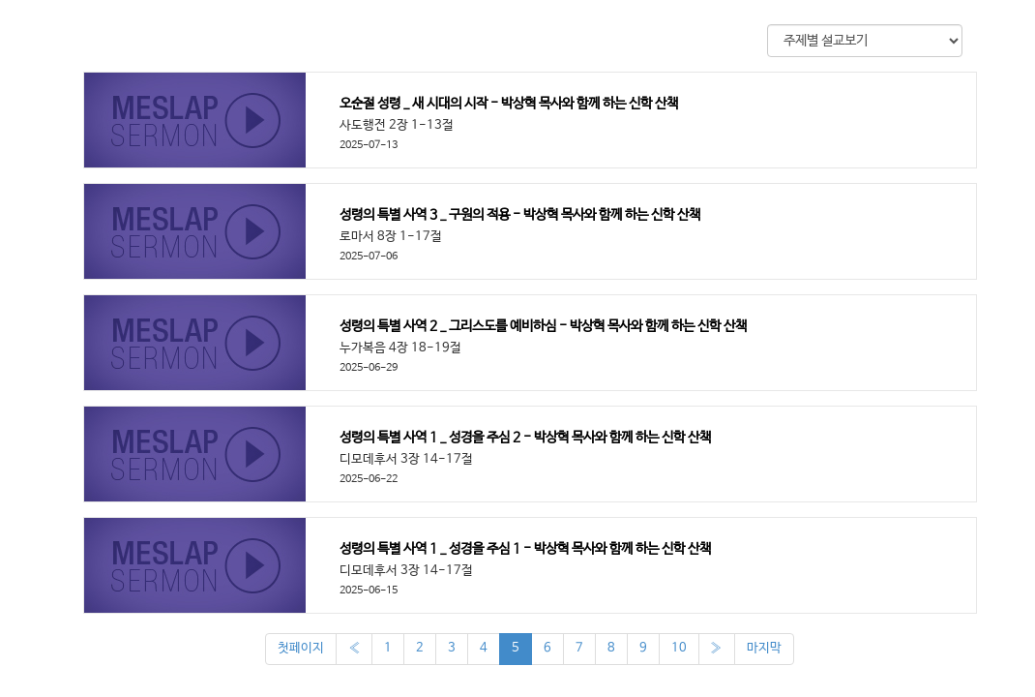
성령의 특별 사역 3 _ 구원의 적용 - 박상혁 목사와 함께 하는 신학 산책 (520, 215)
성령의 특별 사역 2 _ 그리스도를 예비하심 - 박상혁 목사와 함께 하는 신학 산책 (543, 326)
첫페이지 (301, 648)
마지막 (764, 648)
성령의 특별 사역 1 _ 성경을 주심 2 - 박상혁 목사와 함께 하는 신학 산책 (525, 437)
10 (679, 648)
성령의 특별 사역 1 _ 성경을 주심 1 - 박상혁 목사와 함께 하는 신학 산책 (525, 549)
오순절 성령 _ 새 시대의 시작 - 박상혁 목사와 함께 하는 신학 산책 (509, 103)
